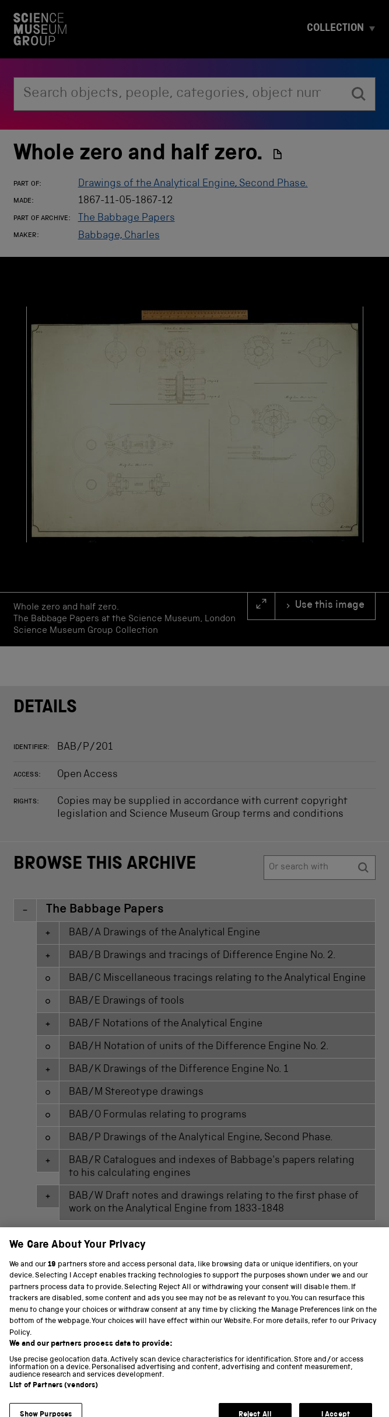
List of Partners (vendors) (53, 1407)
